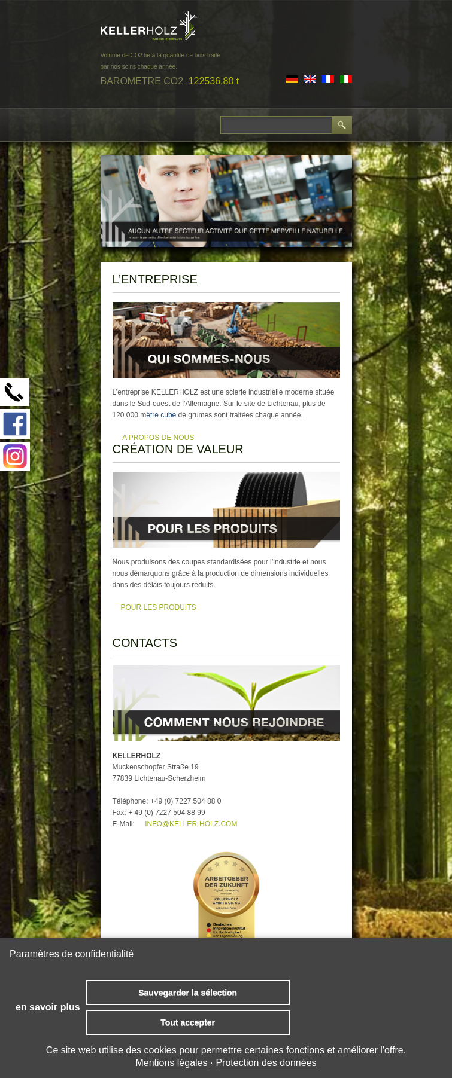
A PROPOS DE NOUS (158, 437)
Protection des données (266, 1063)
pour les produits (158, 607)
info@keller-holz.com (191, 824)
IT (346, 79)
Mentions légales (171, 1063)
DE (292, 79)
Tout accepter (187, 1022)
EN (310, 79)
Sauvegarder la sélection (187, 992)
